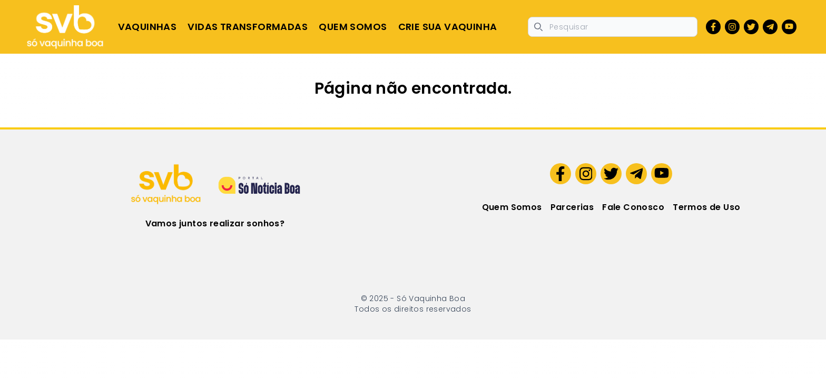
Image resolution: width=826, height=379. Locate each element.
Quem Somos (353, 26)
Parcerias (572, 207)
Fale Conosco (633, 207)
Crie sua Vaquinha (447, 26)
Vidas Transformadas (248, 26)
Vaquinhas (147, 26)
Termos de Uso (706, 207)
